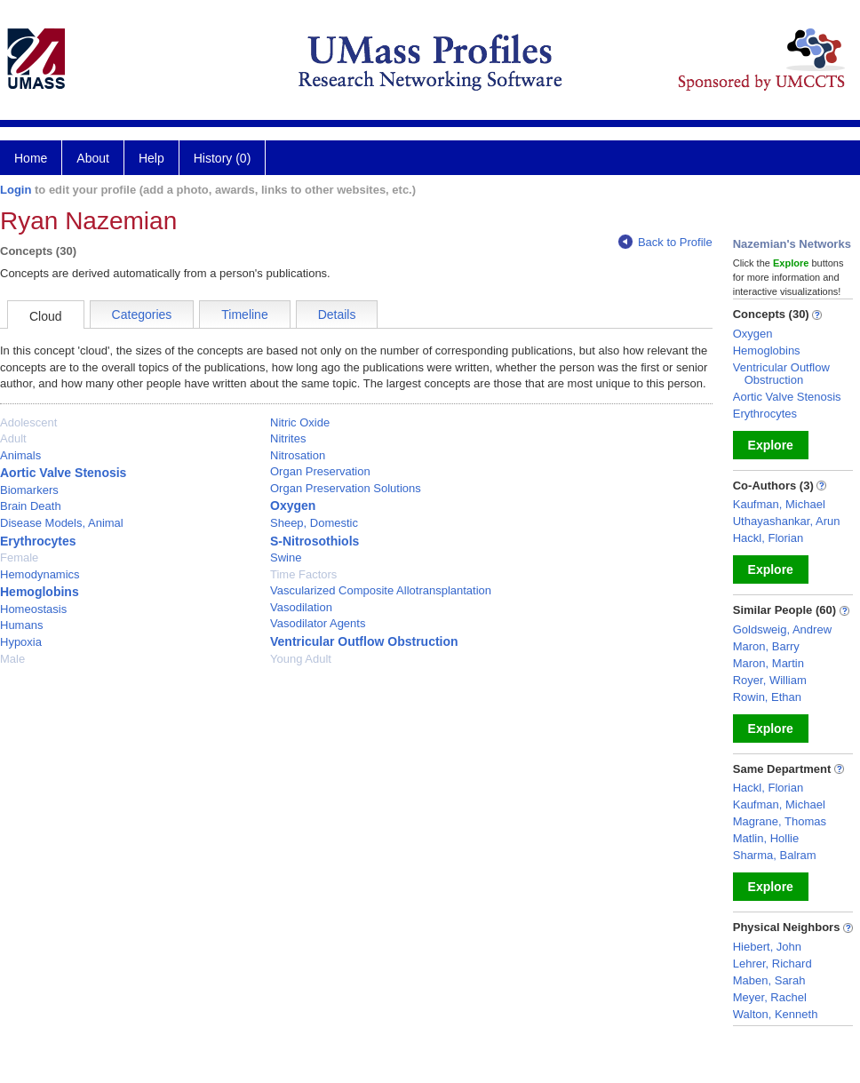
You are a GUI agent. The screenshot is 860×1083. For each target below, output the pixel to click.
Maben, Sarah (769, 980)
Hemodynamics (40, 574)
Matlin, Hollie (766, 838)
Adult (13, 438)
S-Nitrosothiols (314, 541)
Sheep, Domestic (314, 523)
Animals (20, 455)
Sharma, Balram (774, 855)
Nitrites (288, 438)
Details (337, 314)
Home (30, 158)
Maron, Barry (766, 646)
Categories (142, 314)
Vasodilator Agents (317, 623)
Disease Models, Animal (61, 523)
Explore (770, 445)
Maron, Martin (768, 663)
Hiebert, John (767, 946)
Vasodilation (301, 607)
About (92, 158)
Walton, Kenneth (775, 1014)
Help (151, 158)
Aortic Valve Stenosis (63, 473)
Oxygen (292, 505)
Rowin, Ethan (767, 697)
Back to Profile (665, 242)
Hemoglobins (39, 592)
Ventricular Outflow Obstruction (364, 641)
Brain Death (30, 506)
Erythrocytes (38, 541)
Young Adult (300, 658)
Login (15, 189)
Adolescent (28, 422)
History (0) (222, 158)
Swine (285, 557)
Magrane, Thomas (779, 821)
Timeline (244, 314)
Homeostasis (33, 609)
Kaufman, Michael (779, 504)
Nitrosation (297, 455)
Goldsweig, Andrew (782, 629)
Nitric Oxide (300, 422)
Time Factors (303, 574)
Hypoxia (21, 642)
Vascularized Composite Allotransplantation (380, 590)
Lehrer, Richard (772, 963)
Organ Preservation (320, 471)
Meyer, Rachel (770, 997)
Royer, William (770, 680)
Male (12, 658)
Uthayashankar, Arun (786, 521)
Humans (21, 625)
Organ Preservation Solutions (345, 488)
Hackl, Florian (768, 538)
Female (19, 557)
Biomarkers (29, 490)
